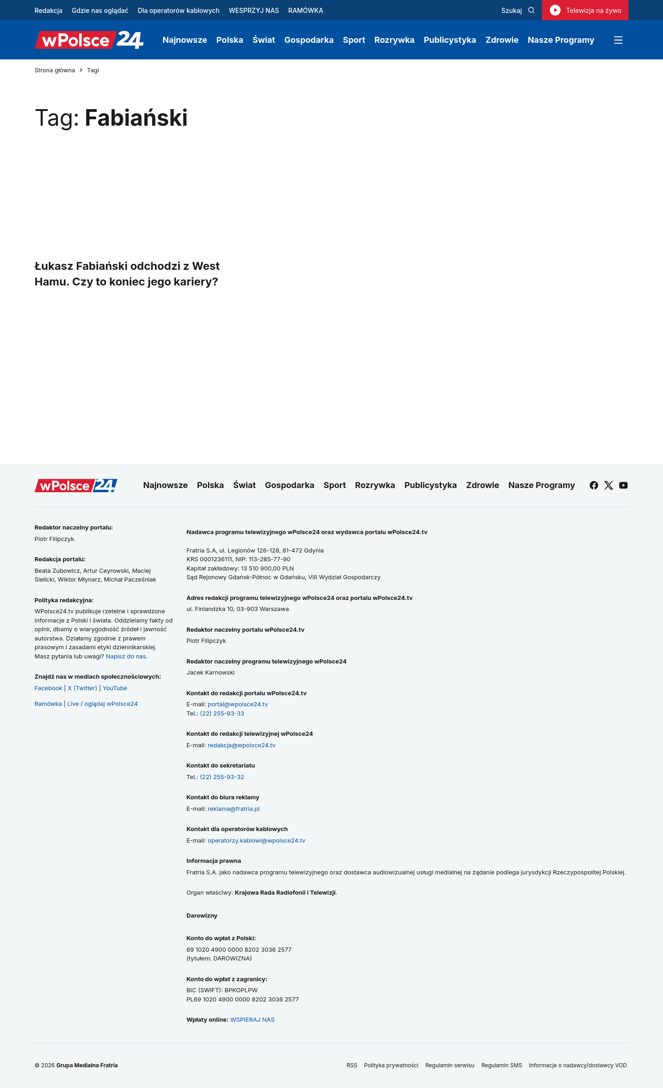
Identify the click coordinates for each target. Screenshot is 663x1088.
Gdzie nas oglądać (100, 10)
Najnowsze (185, 40)
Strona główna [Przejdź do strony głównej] (55, 70)
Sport (354, 40)
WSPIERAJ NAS (252, 1019)
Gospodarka (309, 40)
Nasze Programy (561, 40)
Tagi (93, 70)
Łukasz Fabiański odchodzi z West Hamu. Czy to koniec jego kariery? (127, 273)
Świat (264, 40)
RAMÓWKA (305, 10)
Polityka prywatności (391, 1065)
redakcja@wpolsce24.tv (241, 745)
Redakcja (49, 10)
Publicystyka (450, 40)
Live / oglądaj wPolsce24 (102, 703)
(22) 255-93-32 (222, 776)
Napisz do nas (126, 656)
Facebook (48, 688)
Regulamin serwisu (450, 1065)
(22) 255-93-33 (222, 713)
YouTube (115, 688)
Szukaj (518, 10)
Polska (229, 40)
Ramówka (48, 703)
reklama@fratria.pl (234, 808)
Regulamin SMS (501, 1065)
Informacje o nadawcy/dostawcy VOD (578, 1065)
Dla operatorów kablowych (179, 10)
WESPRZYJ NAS (254, 10)
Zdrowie (501, 40)
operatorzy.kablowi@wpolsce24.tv (256, 840)
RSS (352, 1065)
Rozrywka (394, 40)
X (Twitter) (82, 688)
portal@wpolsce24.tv (238, 704)
